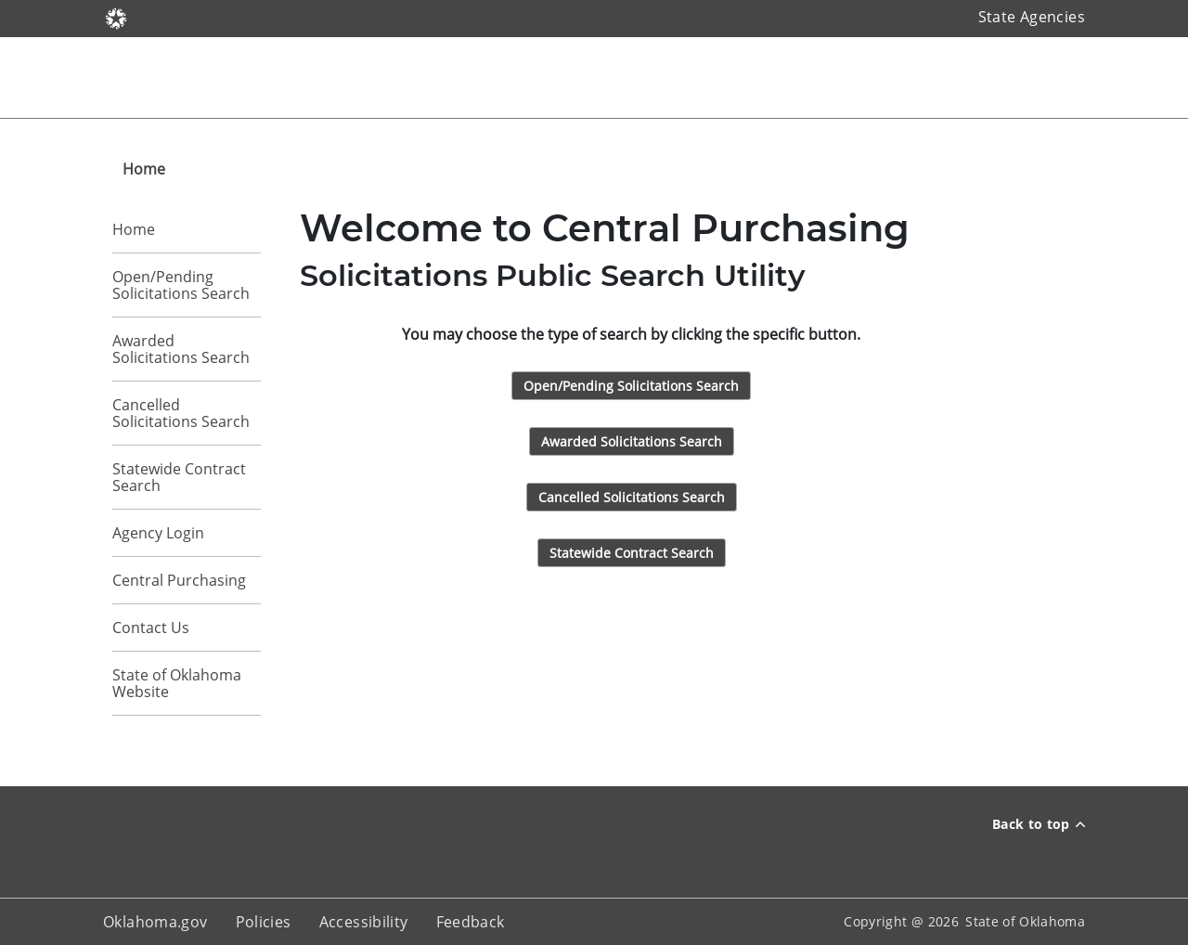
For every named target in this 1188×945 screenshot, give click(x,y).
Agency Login (158, 533)
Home (133, 229)
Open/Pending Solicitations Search (181, 285)
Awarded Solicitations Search (181, 349)
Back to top (1038, 824)
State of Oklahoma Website (176, 683)
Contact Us (150, 627)
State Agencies (1031, 16)
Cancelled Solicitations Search (181, 413)
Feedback (470, 922)
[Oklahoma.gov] (116, 16)
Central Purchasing (179, 580)
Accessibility (363, 922)
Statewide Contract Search (179, 477)
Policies (263, 922)
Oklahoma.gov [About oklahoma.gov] (155, 922)
